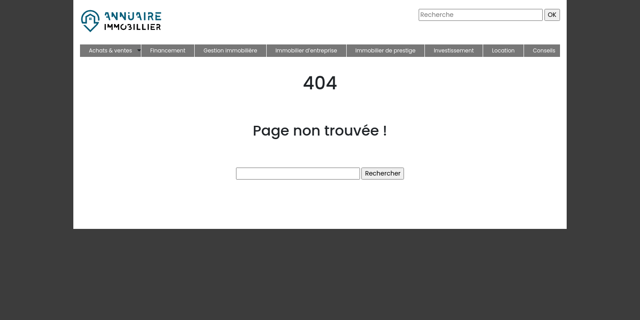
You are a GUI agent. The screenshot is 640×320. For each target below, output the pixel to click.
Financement (167, 50)
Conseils (544, 50)
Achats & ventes (110, 50)
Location (503, 50)
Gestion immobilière (230, 50)
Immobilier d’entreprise (306, 50)
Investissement (454, 50)
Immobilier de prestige (386, 50)
